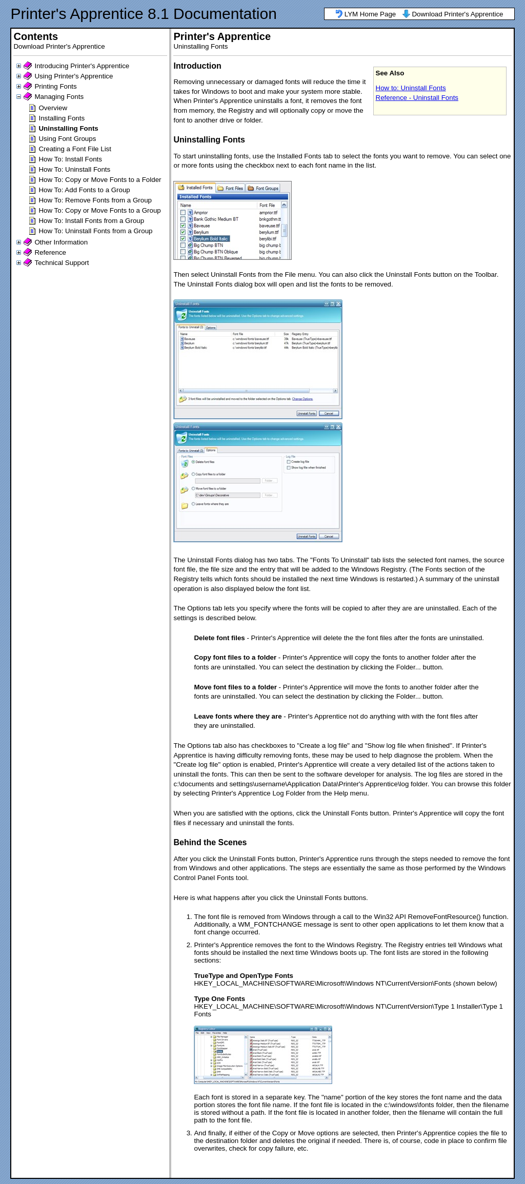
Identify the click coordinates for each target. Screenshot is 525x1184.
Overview (52, 108)
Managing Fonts (59, 96)
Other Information (61, 242)
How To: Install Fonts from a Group (91, 220)
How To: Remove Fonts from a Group (95, 200)
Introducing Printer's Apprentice (81, 66)
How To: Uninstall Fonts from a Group (95, 231)
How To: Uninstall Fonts (74, 169)
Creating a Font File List (74, 149)
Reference (50, 252)
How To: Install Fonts (70, 159)
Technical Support (61, 263)
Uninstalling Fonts (68, 128)
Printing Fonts (55, 86)
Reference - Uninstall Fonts (417, 97)
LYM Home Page (370, 14)
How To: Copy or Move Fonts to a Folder (99, 179)
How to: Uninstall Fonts (411, 88)
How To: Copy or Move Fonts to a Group (99, 210)
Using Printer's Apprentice (73, 76)
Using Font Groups (67, 138)
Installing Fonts (61, 118)
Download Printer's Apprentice (457, 14)
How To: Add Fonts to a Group (84, 190)
